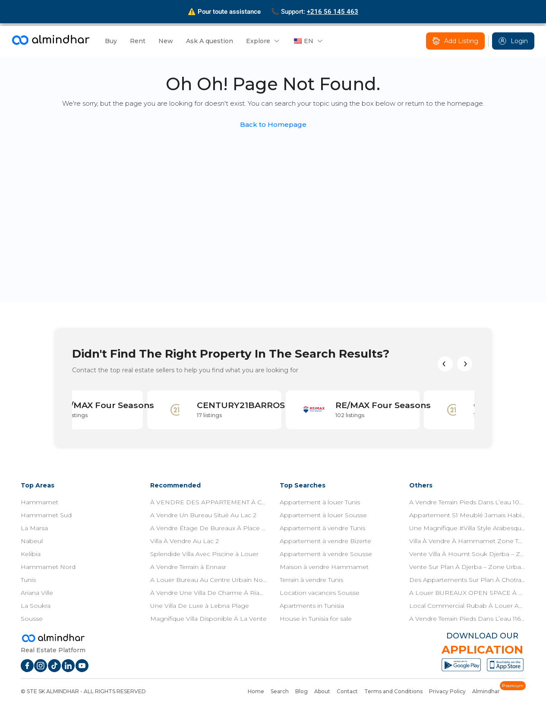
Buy (111, 41)
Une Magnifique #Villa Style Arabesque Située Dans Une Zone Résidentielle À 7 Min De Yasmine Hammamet (467, 528)
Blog (301, 691)
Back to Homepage (273, 124)
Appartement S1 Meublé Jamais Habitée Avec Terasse (467, 515)
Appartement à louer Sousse (323, 515)
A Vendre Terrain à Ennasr (188, 567)
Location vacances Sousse (320, 593)
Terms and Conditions (393, 691)
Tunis (28, 580)
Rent (137, 41)
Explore (258, 41)
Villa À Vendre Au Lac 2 (184, 541)
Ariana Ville (37, 593)
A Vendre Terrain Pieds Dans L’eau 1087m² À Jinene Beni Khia (467, 502)
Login (513, 41)
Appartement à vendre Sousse (326, 554)
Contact (347, 691)
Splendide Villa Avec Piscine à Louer (204, 554)
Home (256, 691)
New (165, 41)
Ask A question (209, 41)
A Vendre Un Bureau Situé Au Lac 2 (203, 515)
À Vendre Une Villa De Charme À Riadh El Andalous (208, 593)
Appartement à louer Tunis (320, 502)
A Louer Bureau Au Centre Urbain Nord (208, 580)
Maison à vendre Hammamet (324, 567)
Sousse (32, 618)
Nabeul (32, 541)
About (322, 691)
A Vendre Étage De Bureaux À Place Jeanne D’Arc (208, 528)
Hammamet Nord (48, 567)
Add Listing (455, 41)
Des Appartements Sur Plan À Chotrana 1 (467, 580)
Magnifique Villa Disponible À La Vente (208, 618)
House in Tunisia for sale (316, 618)
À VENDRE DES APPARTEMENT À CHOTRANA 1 (208, 502)
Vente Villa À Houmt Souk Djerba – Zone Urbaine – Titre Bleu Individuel (467, 554)
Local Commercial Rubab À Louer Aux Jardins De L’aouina (467, 606)
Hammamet (39, 502)
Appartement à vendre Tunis (322, 528)
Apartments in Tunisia (312, 606)
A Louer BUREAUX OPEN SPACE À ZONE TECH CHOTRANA (467, 593)
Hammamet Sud (46, 515)
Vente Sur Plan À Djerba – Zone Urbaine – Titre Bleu (467, 567)
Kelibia (31, 554)
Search (280, 691)
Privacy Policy (447, 691)
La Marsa (34, 528)
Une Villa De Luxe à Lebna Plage (199, 606)
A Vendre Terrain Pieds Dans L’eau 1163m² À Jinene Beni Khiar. (467, 618)
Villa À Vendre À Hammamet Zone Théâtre (467, 541)
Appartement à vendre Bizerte (325, 541)
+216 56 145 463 (332, 12)
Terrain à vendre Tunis (311, 580)
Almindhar (486, 691)
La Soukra (35, 606)
